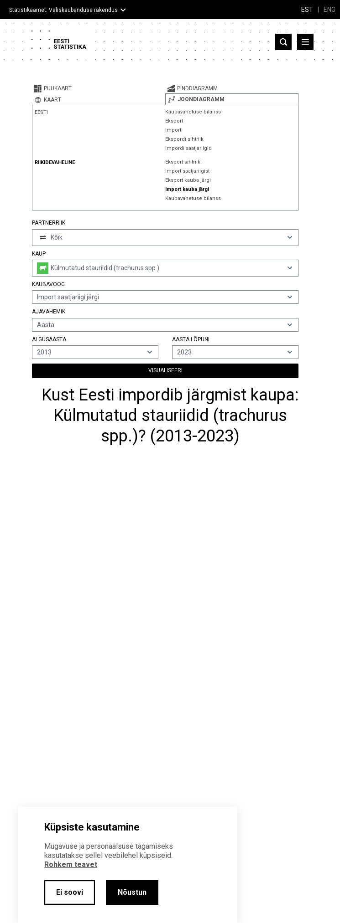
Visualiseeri (165, 370)
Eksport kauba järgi (188, 180)
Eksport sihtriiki (183, 162)
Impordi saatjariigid (188, 148)
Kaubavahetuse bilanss (193, 112)
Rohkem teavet (70, 864)
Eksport (174, 121)
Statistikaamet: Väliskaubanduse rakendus (63, 10)
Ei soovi (69, 892)
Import (173, 130)
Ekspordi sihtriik (184, 139)
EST (307, 9)
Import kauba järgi (187, 189)
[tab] (98, 88)
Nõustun (132, 892)
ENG (329, 9)
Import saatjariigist (187, 171)
